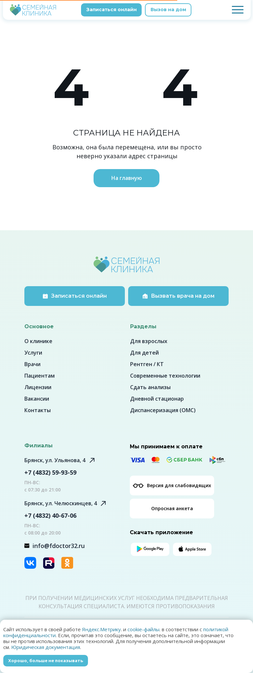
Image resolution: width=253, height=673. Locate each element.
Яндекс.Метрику (101, 629)
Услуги (33, 352)
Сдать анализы (150, 387)
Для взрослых (148, 341)
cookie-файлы (143, 629)
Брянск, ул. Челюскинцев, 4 (60, 503)
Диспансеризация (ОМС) (163, 410)
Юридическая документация (45, 647)
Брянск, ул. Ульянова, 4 (54, 460)
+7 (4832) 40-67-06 (50, 515)
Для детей (144, 352)
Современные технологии (165, 375)
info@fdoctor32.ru (59, 546)
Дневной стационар (157, 398)
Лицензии (37, 387)
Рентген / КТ (147, 364)
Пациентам (39, 375)
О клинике (38, 341)
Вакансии (36, 398)
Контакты (37, 410)
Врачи (32, 364)
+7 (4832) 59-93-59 (50, 472)
